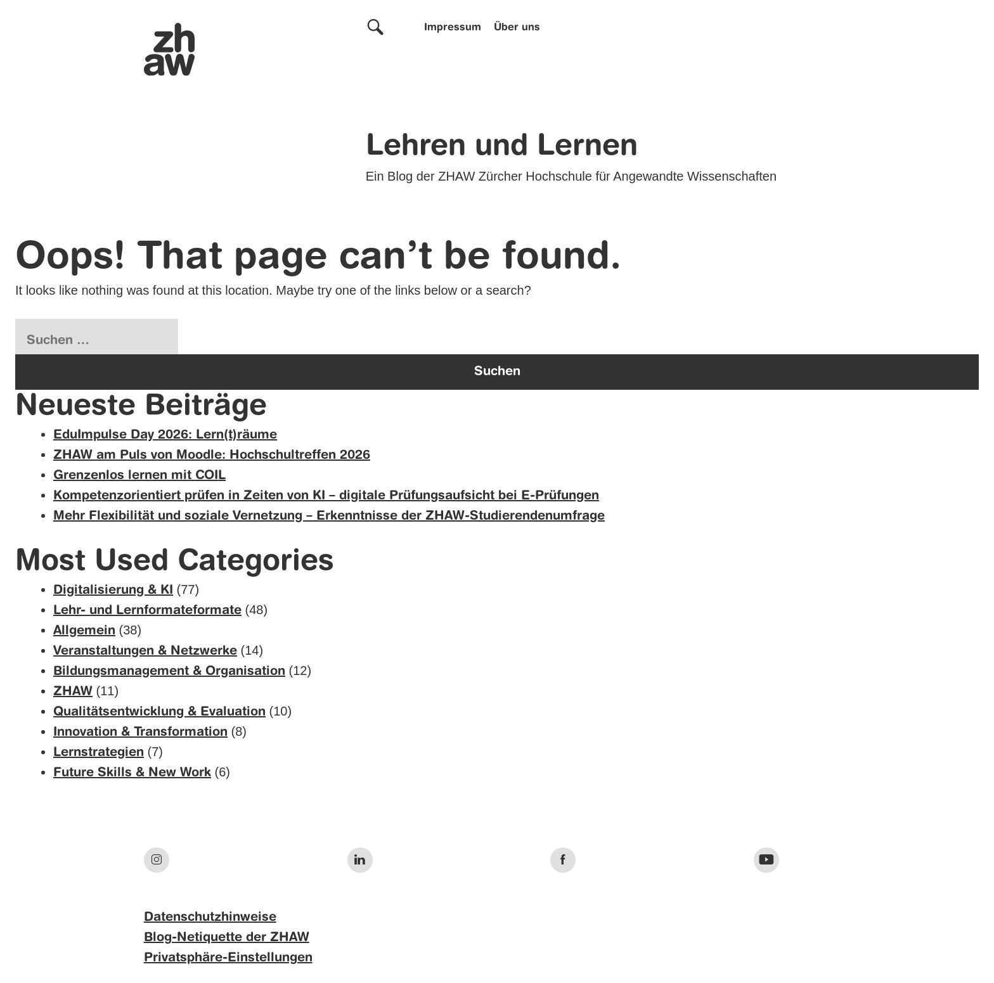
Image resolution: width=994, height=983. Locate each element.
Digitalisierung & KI (113, 590)
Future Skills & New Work (132, 773)
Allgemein (84, 631)
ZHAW (73, 692)
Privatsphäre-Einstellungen (228, 958)
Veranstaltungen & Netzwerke (145, 651)
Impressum (452, 28)
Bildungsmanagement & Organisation (169, 671)
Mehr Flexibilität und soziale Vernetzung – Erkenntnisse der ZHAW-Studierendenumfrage (329, 516)
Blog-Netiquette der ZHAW (226, 938)
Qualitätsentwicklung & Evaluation (159, 712)
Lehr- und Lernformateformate (147, 611)
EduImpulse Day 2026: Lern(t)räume (165, 435)
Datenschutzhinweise (210, 917)
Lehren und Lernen (502, 147)
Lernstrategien (98, 753)
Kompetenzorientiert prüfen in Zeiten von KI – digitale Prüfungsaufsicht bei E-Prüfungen (326, 496)
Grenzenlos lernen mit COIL (139, 476)
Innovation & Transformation (140, 732)
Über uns (517, 28)
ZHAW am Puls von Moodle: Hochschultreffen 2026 (211, 455)
